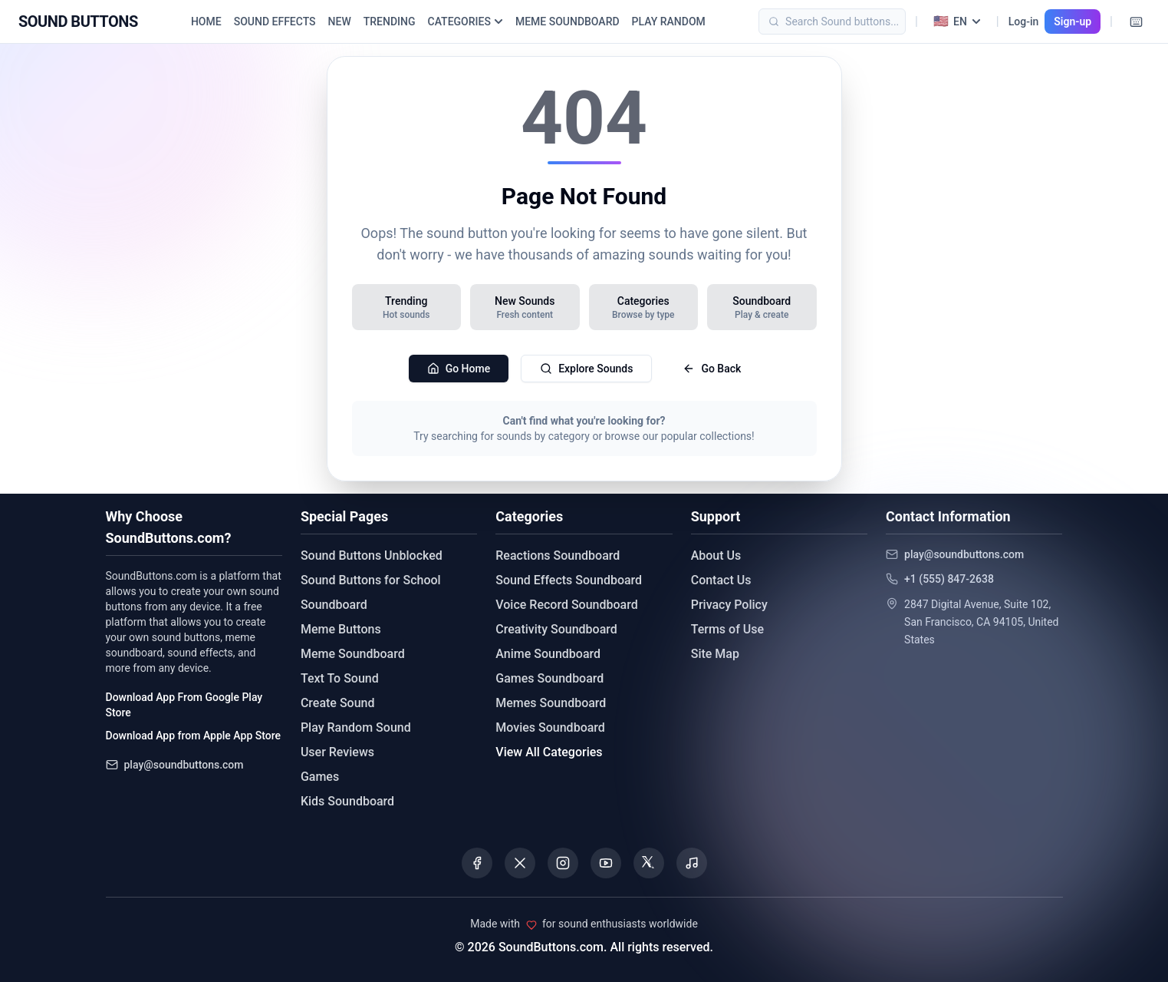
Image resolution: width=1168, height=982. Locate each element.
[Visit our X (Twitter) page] (520, 863)
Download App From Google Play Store (184, 705)
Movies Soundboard (550, 727)
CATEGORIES (465, 21)
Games (320, 776)
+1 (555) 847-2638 (949, 579)
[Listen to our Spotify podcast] (691, 863)
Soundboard (334, 604)
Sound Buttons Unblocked (372, 555)
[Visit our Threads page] (648, 863)
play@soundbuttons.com (184, 765)
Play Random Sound (356, 727)
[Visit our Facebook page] (477, 863)
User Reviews (337, 752)
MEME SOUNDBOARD (567, 21)
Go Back (712, 368)
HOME (206, 21)
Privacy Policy (729, 604)
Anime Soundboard (547, 653)
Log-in (1023, 21)
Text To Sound (340, 678)
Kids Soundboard (347, 801)
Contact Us (721, 580)
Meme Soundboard (353, 653)
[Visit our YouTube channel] (606, 863)
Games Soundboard (549, 678)
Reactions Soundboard (557, 555)
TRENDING (390, 21)
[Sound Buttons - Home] (78, 21)
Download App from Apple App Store (193, 735)
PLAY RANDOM (669, 21)
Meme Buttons (341, 629)
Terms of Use (727, 629)
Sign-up (1072, 21)
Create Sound (338, 703)
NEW (339, 21)
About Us (716, 555)
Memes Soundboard (550, 703)
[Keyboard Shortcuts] (1136, 21)
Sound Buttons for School (371, 580)
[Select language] (957, 21)
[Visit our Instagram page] (563, 863)
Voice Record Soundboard (566, 604)
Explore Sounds (586, 368)
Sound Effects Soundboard (568, 580)
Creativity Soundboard (556, 629)
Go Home (459, 368)
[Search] (855, 21)
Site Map (715, 653)
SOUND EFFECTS (275, 21)
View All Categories (548, 752)
